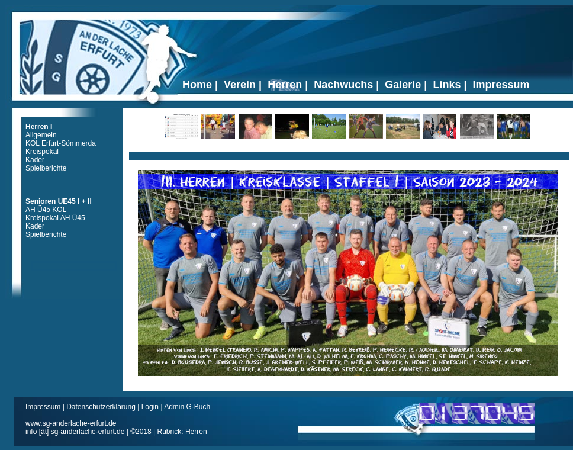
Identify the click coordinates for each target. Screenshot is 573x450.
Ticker (349, 151)
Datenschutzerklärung (101, 407)
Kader (34, 160)
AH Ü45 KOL (45, 209)
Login (150, 407)
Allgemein (41, 135)
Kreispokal (42, 151)
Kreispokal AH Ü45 (55, 218)
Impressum (44, 407)
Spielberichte (45, 168)
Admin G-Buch (187, 407)
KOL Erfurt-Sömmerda (60, 143)
